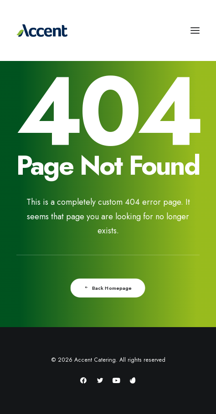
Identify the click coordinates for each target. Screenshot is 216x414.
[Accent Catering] (108, 30)
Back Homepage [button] (108, 288)
